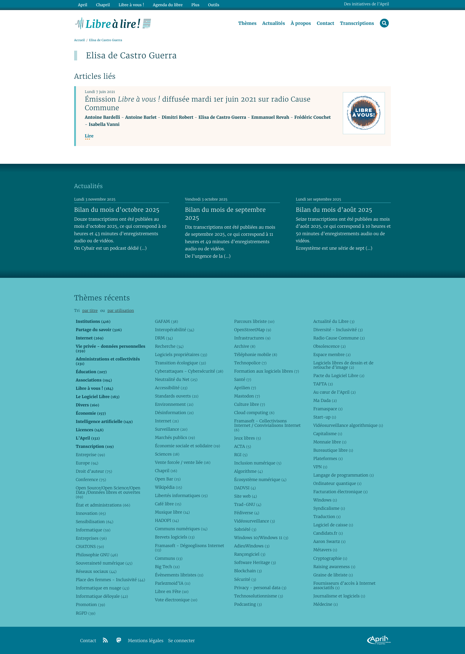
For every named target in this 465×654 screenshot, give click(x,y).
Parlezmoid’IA (172, 583)
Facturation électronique (340, 491)
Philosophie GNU (97, 554)
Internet (167, 421)
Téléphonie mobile (255, 354)
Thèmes (247, 23)
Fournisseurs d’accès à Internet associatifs (344, 585)
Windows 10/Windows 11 (261, 538)
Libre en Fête (171, 591)
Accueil (79, 40)
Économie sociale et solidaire (187, 445)
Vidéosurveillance (254, 521)
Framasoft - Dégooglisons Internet (189, 548)
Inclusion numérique (257, 463)
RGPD (85, 613)
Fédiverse (246, 512)
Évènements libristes (179, 575)
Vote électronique (176, 599)
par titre (90, 310)
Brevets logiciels (175, 537)
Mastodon (247, 396)
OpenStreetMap (252, 329)
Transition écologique (180, 363)
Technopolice (250, 363)
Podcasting (248, 604)
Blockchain (248, 571)
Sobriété (245, 529)
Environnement (174, 404)
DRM (164, 338)
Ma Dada (325, 400)
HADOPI (167, 520)
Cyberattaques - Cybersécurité (189, 371)
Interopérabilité (174, 329)
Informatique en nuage (102, 588)
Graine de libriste (333, 575)
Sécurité (245, 579)
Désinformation (174, 412)
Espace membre (332, 354)
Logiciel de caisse (333, 525)
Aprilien (245, 387)
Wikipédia (168, 487)
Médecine (325, 604)
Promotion (90, 604)
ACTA (242, 446)
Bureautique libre (333, 450)
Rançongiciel (249, 554)
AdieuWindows (251, 546)
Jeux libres (247, 438)
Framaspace (328, 408)
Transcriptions (357, 23)
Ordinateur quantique (337, 483)
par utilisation (120, 310)
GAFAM (166, 321)
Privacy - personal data (260, 587)
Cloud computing (254, 412)
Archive (244, 346)
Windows (325, 500)
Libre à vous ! (131, 4)
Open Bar (168, 479)
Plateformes (328, 458)
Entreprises (91, 538)
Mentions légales (145, 641)
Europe (87, 463)
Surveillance (171, 429)
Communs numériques (181, 529)
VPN (320, 466)
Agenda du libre (167, 4)
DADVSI (245, 487)
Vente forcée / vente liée (182, 462)
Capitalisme (327, 433)
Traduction (326, 517)
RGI (240, 454)
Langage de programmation (343, 475)
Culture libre (249, 404)
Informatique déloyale (102, 596)
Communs (168, 558)
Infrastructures (252, 338)
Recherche (169, 346)
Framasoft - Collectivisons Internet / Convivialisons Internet (267, 425)
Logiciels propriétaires (181, 354)
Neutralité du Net (176, 379)
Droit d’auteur (94, 471)
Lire (89, 136)
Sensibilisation (94, 521)
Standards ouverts (176, 396)
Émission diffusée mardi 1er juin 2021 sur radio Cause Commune (197, 103)
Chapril (166, 470)
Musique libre (172, 512)
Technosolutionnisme (258, 596)
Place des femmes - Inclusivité (110, 580)
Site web (245, 496)
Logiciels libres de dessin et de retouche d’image (343, 365)
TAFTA (323, 384)
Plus (195, 4)
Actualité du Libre (333, 321)
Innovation (91, 513)
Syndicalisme (329, 508)
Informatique (93, 530)
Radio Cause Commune (339, 338)
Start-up (324, 417)
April (82, 4)
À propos (301, 23)
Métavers (325, 550)
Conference (91, 479)
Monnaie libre (329, 442)
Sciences (167, 454)
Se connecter (181, 641)
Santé (242, 379)
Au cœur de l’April (334, 392)
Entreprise (90, 454)
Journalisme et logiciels (339, 596)
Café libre (168, 504)
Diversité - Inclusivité (338, 329)
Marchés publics (175, 437)
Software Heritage (255, 562)
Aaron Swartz (329, 541)
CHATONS (90, 546)
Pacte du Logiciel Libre (338, 375)
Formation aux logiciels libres (266, 371)
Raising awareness (334, 566)
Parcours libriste (254, 321)
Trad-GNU (247, 504)
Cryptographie (330, 558)
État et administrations (103, 505)
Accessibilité (171, 387)
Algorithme (248, 471)
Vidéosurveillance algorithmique (348, 425)
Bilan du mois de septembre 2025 (225, 214)
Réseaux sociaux (96, 571)
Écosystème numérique (260, 479)
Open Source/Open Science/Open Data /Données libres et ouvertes (108, 492)
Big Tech (167, 566)
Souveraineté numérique (104, 563)
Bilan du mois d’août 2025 (334, 210)
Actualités (273, 23)
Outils (213, 4)
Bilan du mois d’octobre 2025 (117, 210)
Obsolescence (329, 346)
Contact (325, 23)
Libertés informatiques (181, 495)
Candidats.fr (328, 533)
